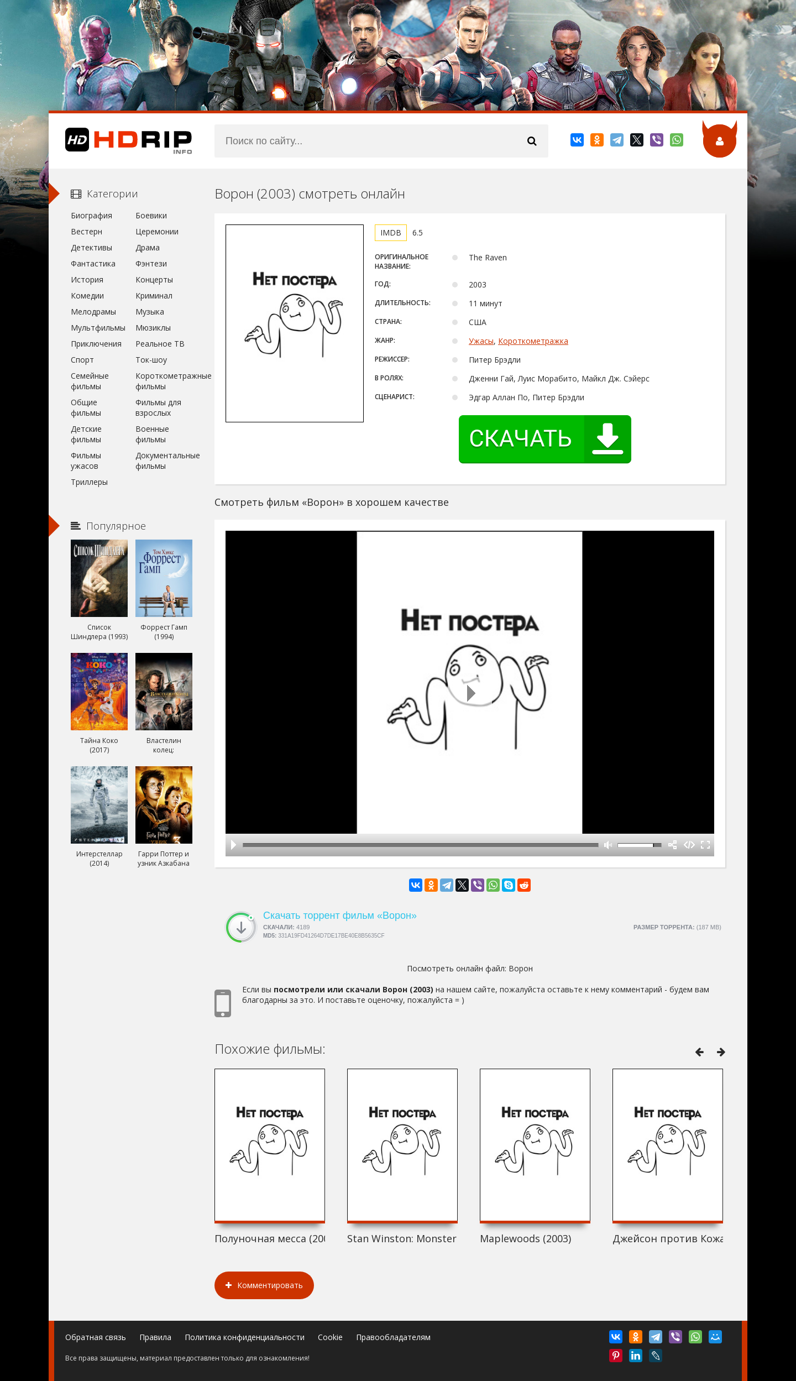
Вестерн (86, 231)
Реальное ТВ (160, 343)
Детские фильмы (86, 433)
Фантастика (93, 263)
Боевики (151, 215)
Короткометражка (533, 341)
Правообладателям (393, 1337)
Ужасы (481, 341)
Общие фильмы (86, 407)
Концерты (154, 279)
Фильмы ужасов (86, 460)
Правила (155, 1337)
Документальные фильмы (163, 460)
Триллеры (89, 482)
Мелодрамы (93, 311)
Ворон (521, 968)
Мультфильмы (98, 327)
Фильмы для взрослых (158, 407)
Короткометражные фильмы (163, 380)
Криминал (153, 295)
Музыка (149, 311)
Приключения (96, 343)
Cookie (330, 1337)
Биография (91, 215)
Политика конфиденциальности (245, 1337)
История (87, 279)
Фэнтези (151, 263)
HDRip (120, 141)
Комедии (87, 295)
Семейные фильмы (90, 380)
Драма (147, 247)
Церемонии (157, 231)
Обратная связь (95, 1337)
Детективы (91, 247)
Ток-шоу (151, 359)
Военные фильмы (152, 433)
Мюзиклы (153, 327)
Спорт (82, 359)
